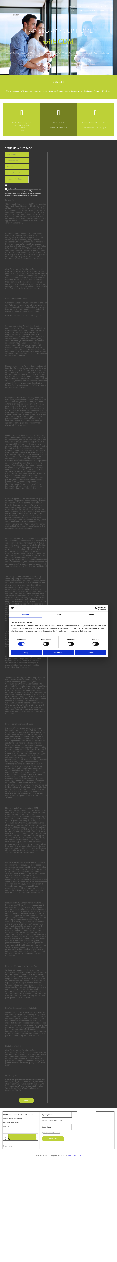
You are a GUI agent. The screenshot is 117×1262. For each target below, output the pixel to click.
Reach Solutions (74, 1155)
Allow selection (58, 653)
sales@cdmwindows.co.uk (58, 127)
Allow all (90, 653)
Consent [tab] (25, 614)
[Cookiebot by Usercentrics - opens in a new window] (96, 608)
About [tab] (91, 614)
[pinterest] (9, 1139)
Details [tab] (58, 614)
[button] (53, 1138)
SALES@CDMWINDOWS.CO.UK (97, 10)
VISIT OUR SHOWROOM (80, 6)
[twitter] (9, 1137)
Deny (26, 653)
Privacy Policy (7, 1146)
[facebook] (8, 1135)
